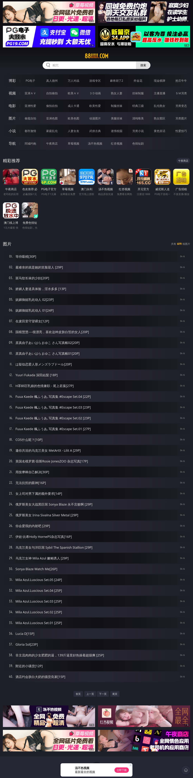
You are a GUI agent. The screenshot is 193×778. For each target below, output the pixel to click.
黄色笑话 (159, 131)
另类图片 (181, 118)
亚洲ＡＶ (30, 93)
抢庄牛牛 (181, 81)
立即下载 (122, 770)
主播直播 (159, 93)
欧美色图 (73, 118)
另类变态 (181, 106)
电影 (12, 105)
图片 (12, 118)
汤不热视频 (95, 143)
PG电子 (30, 81)
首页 (78, 694)
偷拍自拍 (52, 106)
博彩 (12, 80)
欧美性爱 (95, 106)
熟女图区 (159, 118)
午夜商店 (52, 143)
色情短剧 (138, 143)
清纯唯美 (138, 118)
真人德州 (52, 81)
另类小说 (138, 131)
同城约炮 (30, 143)
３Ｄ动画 (95, 93)
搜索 (143, 65)
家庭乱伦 (52, 131)
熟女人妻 (116, 93)
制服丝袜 (116, 106)
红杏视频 (116, 143)
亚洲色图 (52, 118)
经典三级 (138, 106)
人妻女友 (73, 131)
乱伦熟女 (159, 106)
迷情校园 (116, 131)
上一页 (90, 694)
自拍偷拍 (52, 93)
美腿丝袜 (116, 118)
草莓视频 (73, 143)
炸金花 (138, 81)
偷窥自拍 (30, 118)
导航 (12, 143)
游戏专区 (95, 81)
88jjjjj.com (96, 56)
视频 (12, 93)
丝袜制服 (138, 93)
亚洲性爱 (30, 106)
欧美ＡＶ (73, 93)
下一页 (103, 694)
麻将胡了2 (116, 81)
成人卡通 (73, 106)
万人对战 (73, 81)
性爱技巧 (181, 131)
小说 (12, 130)
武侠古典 (95, 131)
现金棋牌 (159, 81)
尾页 (114, 694)
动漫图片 (95, 118)
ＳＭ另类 (181, 93)
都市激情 (30, 131)
